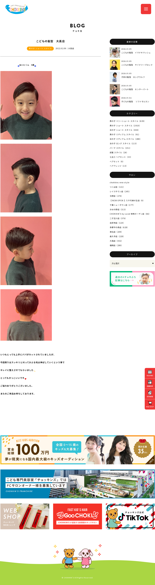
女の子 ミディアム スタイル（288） (126, 139)
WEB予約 (150, 375)
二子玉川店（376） (118, 218)
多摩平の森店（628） (119, 227)
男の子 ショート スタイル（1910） (125, 125)
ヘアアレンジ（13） (119, 165)
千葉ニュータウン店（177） (122, 205)
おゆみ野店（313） (118, 209)
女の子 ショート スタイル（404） (125, 130)
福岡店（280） (116, 245)
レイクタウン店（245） (120, 191)
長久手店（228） (117, 236)
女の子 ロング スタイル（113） (124, 143)
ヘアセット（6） (117, 161)
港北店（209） (116, 231)
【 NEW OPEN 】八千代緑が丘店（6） (127, 200)
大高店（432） (116, 240)
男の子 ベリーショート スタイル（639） (128, 121)
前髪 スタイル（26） (119, 152)
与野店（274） (116, 196)
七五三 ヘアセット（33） (121, 157)
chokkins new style (120, 182)
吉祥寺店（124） (117, 222)
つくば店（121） (117, 187)
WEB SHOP (150, 407)
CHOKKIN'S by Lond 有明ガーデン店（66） (130, 213)
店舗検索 (150, 386)
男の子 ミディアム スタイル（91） (125, 134)
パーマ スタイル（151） (121, 148)
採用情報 (150, 396)
